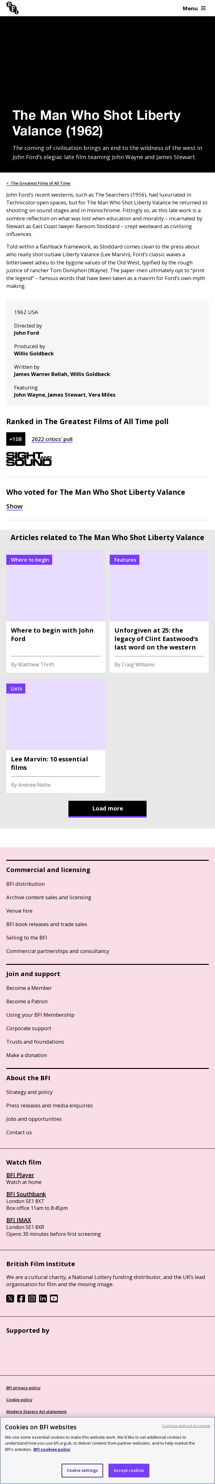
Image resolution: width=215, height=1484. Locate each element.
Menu (194, 8)
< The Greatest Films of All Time (38, 183)
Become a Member (29, 987)
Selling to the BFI (26, 937)
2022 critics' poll (52, 439)
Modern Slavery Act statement (36, 1411)
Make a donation (26, 1055)
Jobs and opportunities (34, 1118)
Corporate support (28, 1028)
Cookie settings (82, 1470)
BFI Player (20, 1175)
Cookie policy (19, 1399)
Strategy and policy (29, 1091)
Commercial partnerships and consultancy (57, 951)
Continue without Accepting (186, 1425)
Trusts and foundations (35, 1041)
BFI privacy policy (23, 1388)
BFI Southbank (26, 1194)
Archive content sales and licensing (48, 897)
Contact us (19, 1132)
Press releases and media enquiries (49, 1105)
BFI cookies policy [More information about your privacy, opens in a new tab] (51, 1449)
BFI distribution (25, 883)
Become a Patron (27, 1001)
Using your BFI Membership (40, 1014)
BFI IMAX (18, 1220)
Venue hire (19, 910)
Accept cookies (129, 1470)
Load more (107, 808)
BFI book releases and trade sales (46, 924)
